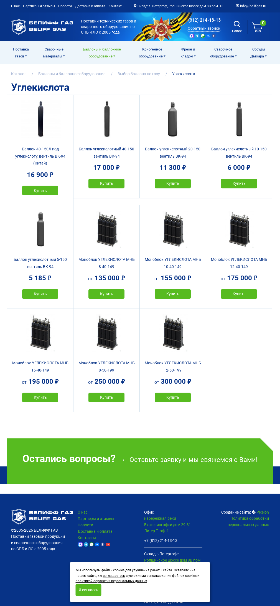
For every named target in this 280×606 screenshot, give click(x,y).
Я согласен (88, 590)
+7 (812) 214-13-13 (160, 540)
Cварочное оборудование (222, 52)
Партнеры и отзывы (39, 6)
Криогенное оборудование (151, 52)
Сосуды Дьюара (257, 52)
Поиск (237, 27)
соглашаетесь (114, 576)
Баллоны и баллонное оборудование (102, 52)
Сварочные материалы (53, 52)
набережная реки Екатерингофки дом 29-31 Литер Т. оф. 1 (167, 524)
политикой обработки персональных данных (111, 581)
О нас (15, 6)
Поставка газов (21, 52)
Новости (65, 6)
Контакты (116, 6)
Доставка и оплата (90, 6)
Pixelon (262, 512)
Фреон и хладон (188, 52)
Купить (40, 190)
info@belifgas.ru (251, 6)
